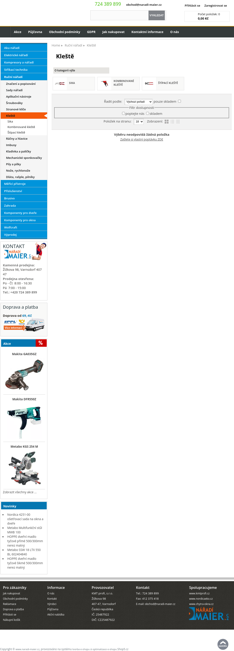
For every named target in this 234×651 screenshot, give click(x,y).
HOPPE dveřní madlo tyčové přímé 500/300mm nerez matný (25, 540)
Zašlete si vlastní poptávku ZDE (141, 139)
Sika (72, 83)
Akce (17, 32)
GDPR (91, 32)
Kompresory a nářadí (19, 62)
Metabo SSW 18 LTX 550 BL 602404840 (24, 552)
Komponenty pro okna (20, 220)
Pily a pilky (13, 164)
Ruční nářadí (13, 77)
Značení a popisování (20, 84)
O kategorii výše (64, 70)
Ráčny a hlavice (16, 139)
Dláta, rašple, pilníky (20, 177)
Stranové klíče (16, 109)
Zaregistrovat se (215, 5)
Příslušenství (13, 191)
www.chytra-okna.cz (201, 604)
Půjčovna (35, 32)
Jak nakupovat (113, 32)
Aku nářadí (12, 48)
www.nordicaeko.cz (201, 598)
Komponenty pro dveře (20, 213)
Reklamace (9, 604)
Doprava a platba (13, 609)
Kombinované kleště (123, 83)
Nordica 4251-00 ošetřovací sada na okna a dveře (25, 518)
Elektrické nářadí (16, 55)
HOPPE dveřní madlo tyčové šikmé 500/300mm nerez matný (25, 562)
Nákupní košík (11, 619)
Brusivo (9, 198)
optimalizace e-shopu (105, 649)
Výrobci (51, 604)
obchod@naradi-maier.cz (144, 5)
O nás (174, 32)
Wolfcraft (10, 227)
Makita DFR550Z (24, 399)
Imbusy (11, 145)
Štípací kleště (168, 83)
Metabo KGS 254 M (24, 447)
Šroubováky (14, 103)
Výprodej (10, 235)
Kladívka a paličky (18, 151)
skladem (156, 113)
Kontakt (52, 598)
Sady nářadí (14, 90)
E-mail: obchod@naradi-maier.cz (155, 604)
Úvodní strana (5, 31)
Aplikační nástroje (18, 96)
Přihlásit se (192, 5)
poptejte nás (135, 113)
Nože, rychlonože (18, 170)
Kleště (10, 116)
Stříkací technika (16, 70)
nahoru (222, 644)
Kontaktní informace (147, 32)
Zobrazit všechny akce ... (20, 492)
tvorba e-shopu (80, 649)
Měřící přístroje (15, 184)
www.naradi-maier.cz (27, 649)
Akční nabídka (55, 614)
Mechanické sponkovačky (24, 158)
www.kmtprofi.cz (199, 593)
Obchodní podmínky (64, 32)
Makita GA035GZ (24, 354)
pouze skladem (165, 101)
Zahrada (10, 206)
